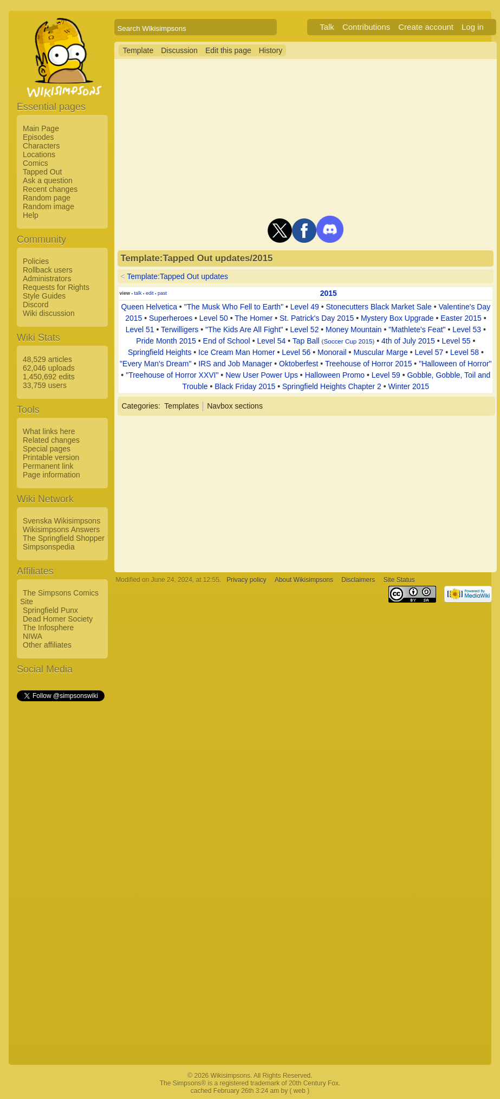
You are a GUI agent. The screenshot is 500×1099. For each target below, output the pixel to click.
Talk (327, 26)
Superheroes (170, 318)
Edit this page (228, 50)
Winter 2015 (408, 386)
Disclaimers (358, 580)
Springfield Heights (160, 352)
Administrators (47, 278)
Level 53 (466, 329)
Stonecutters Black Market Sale (378, 306)
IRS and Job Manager (235, 363)
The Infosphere (48, 627)
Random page (46, 197)
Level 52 (304, 329)
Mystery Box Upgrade (397, 318)
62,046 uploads (49, 368)
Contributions (366, 26)
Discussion (179, 50)
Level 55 (456, 341)
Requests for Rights (56, 287)
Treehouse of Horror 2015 (368, 363)
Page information (51, 474)
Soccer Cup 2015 (347, 341)
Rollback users (48, 270)
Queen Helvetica (149, 306)
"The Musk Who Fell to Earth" (233, 306)
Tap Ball (306, 341)
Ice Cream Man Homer (236, 352)
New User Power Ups (261, 375)
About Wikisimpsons (304, 580)
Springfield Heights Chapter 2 (331, 386)
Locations (39, 154)
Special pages (46, 448)
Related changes (51, 440)
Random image (48, 206)
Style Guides (44, 296)
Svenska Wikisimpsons (61, 520)
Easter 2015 (461, 318)
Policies (36, 261)
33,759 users (45, 385)
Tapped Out (42, 171)
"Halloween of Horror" (455, 363)
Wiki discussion (49, 313)
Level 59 (386, 375)
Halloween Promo (335, 375)
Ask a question (48, 180)
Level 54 (271, 341)
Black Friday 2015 (245, 386)
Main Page (41, 128)
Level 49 (304, 306)
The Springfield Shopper (64, 538)
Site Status (399, 580)
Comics (35, 163)
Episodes (38, 137)
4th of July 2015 (408, 341)
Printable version (51, 457)
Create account (425, 26)
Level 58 (464, 352)
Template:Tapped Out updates (177, 276)
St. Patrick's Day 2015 (317, 318)
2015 (328, 293)
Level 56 (296, 352)
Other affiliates (47, 645)
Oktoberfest (298, 363)
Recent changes (50, 189)
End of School (226, 341)
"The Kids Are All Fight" (244, 329)
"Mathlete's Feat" (416, 329)
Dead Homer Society (58, 619)
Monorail (332, 352)
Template (137, 50)
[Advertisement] (60, 865)
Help (30, 215)
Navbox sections (235, 406)
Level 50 (213, 318)
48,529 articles (47, 359)
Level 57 (428, 352)
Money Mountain (354, 329)
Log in (473, 26)
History (271, 50)
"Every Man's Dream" (155, 363)
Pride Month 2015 (166, 341)
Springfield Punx (50, 610)
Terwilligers (179, 329)
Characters (41, 145)
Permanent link (48, 466)
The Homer (253, 318)
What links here (49, 431)
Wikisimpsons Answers (61, 529)
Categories (139, 406)
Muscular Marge (380, 352)
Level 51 (140, 329)
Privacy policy (246, 580)
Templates (181, 406)
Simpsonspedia (49, 546)
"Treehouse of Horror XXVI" (172, 375)
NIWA (32, 636)
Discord (35, 304)
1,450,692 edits (49, 376)
